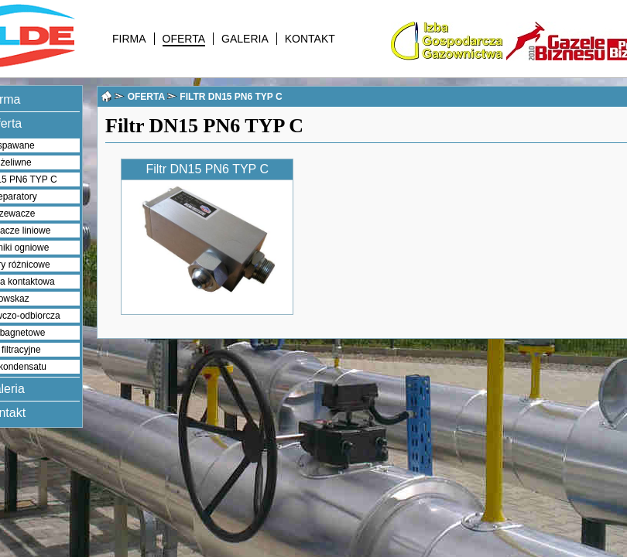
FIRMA (129, 38)
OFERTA (184, 38)
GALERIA (245, 38)
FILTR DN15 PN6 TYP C (231, 96)
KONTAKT (310, 38)
